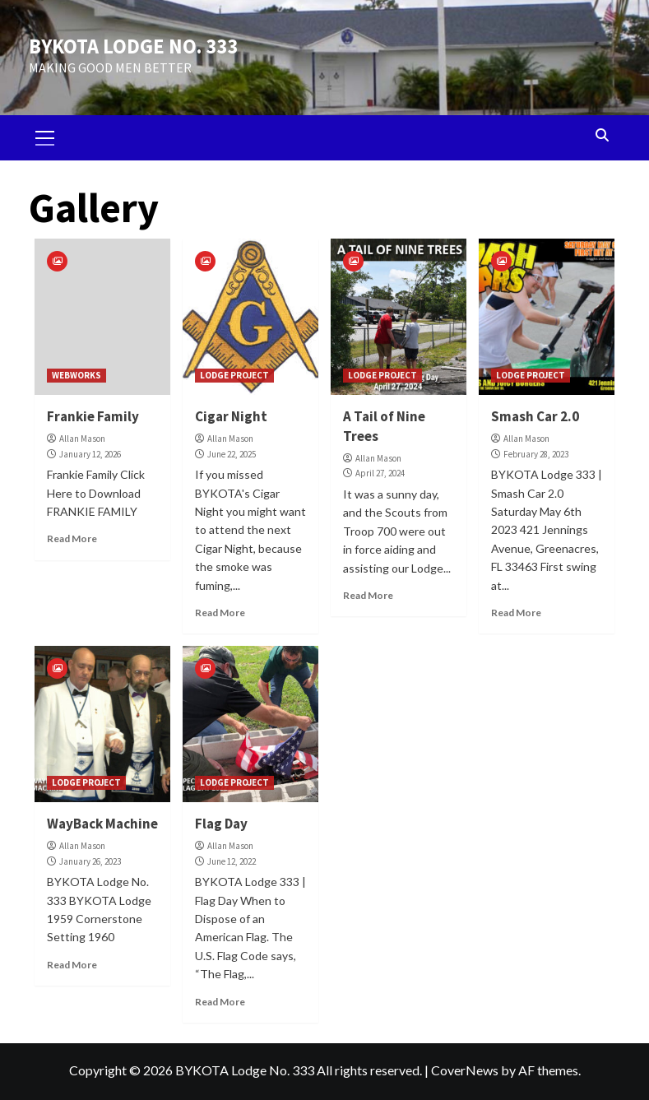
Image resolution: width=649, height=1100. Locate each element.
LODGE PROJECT (234, 375)
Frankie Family (93, 416)
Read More (72, 538)
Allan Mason (82, 437)
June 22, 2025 (231, 453)
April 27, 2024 (380, 473)
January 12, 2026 (90, 453)
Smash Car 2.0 (535, 416)
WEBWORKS (76, 375)
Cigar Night (231, 416)
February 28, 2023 (535, 453)
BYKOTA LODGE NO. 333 (130, 46)
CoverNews (464, 1069)
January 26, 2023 (90, 860)
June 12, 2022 (231, 860)
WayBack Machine (102, 824)
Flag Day (221, 824)
